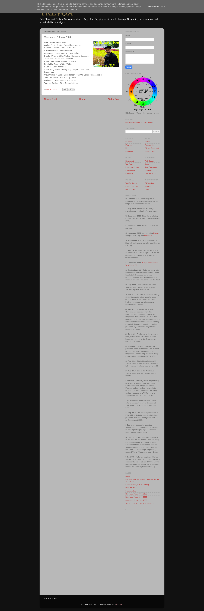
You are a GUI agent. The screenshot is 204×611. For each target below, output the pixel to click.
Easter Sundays (131, 186)
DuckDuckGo (134, 122)
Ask (126, 122)
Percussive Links (132, 167)
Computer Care (151, 170)
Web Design (149, 161)
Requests (129, 173)
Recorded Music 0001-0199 (136, 494)
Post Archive (149, 145)
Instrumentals (130, 170)
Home (82, 99)
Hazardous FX (131, 189)
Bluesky (128, 142)
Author (147, 142)
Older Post (114, 99)
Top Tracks (129, 164)
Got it (164, 6)
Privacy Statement (152, 148)
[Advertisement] (142, 554)
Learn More (153, 6)
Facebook (129, 151)
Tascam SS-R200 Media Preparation (139, 503)
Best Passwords (151, 167)
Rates (147, 164)
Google (143, 122)
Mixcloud (128, 145)
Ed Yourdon (149, 183)
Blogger (119, 604)
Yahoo (149, 122)
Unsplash (148, 186)
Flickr (147, 189)
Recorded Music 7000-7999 (136, 500)
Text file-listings (131, 183)
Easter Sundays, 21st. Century (137, 485)
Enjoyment (129, 161)
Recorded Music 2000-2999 (136, 497)
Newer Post (50, 99)
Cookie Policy (150, 151)
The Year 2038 (150, 173)
